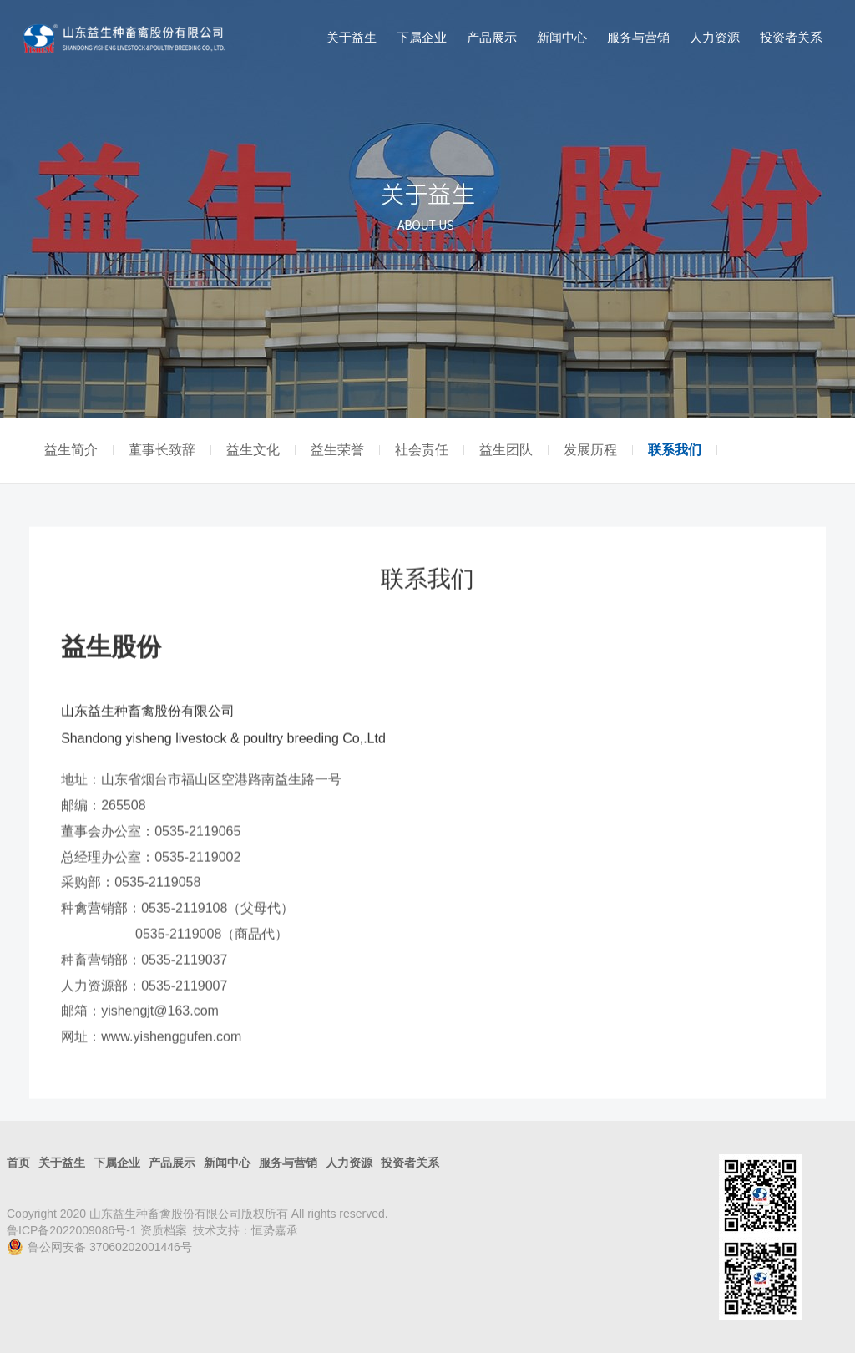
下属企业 (422, 37)
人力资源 (715, 37)
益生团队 (506, 450)
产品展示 (492, 37)
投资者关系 (791, 37)
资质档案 (163, 1230)
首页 (18, 1162)
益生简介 (71, 450)
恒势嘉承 (274, 1230)
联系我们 (674, 450)
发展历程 (590, 450)
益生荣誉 (337, 450)
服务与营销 (638, 37)
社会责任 (421, 450)
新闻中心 (562, 37)
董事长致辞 (162, 450)
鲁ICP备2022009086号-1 (73, 1230)
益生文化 (253, 450)
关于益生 (351, 37)
